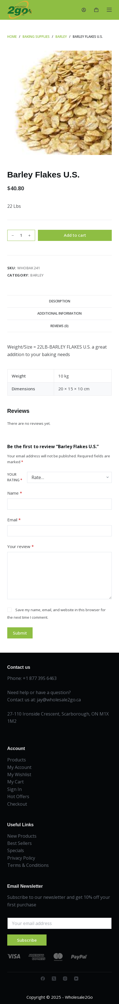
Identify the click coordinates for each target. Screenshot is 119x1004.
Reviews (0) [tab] (59, 326)
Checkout (17, 804)
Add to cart (75, 235)
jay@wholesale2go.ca (59, 700)
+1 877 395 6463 (40, 678)
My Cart (15, 782)
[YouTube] (76, 978)
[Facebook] (43, 978)
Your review (20, 546)
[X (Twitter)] (54, 978)
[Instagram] (65, 978)
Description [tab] (59, 301)
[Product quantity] (21, 235)
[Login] (84, 10)
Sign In (14, 789)
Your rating (14, 477)
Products (16, 760)
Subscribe (27, 940)
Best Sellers (19, 843)
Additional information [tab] (59, 313)
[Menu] (109, 9)
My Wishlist (19, 774)
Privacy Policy (21, 858)
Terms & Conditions (28, 865)
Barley (37, 275)
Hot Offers (18, 796)
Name (14, 493)
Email (14, 519)
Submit (20, 633)
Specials (15, 850)
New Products (22, 836)
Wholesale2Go (79, 997)
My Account (19, 767)
